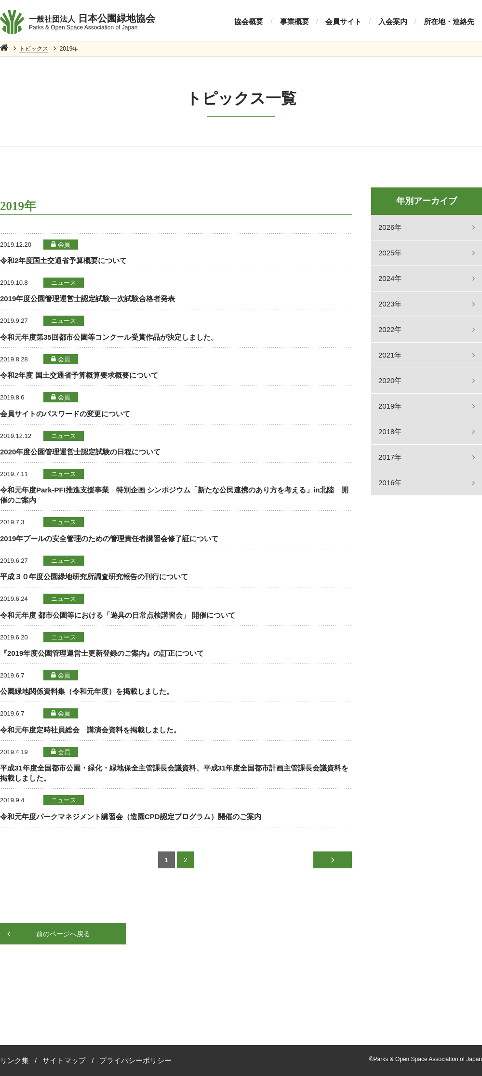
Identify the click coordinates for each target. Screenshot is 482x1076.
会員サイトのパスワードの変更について (65, 414)
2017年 (390, 457)
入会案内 (392, 21)
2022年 (390, 329)
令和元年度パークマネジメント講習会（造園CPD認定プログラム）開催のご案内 (130, 816)
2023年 (390, 304)
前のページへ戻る (63, 934)
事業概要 (294, 21)
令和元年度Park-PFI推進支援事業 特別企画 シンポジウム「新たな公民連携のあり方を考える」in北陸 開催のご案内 (174, 495)
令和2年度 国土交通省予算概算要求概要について (79, 375)
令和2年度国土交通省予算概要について (63, 260)
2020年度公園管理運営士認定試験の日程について (80, 452)
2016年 (390, 482)
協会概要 (248, 21)
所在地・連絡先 (449, 21)
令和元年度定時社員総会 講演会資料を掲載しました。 (90, 730)
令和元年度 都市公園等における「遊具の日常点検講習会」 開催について (117, 615)
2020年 (390, 380)
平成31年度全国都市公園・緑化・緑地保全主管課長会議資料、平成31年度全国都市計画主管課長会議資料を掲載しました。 (174, 773)
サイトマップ (64, 1060)
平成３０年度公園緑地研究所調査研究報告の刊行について (94, 576)
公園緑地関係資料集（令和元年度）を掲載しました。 (87, 691)
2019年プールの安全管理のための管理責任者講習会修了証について (109, 538)
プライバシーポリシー (135, 1060)
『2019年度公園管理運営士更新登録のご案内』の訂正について (102, 653)
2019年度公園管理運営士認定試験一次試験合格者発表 (87, 298)
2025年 (390, 253)
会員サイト (343, 21)
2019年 (390, 406)
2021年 (390, 355)
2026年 (390, 227)
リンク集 (14, 1060)
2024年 (390, 278)
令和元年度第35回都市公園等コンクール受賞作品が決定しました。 (109, 337)
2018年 (390, 431)
